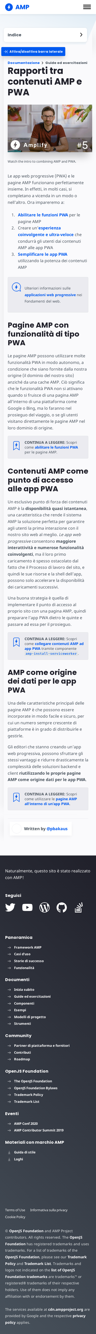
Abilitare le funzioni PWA (43, 215)
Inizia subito (21, 989)
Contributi (19, 1052)
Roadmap (19, 1059)
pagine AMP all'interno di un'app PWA (51, 801)
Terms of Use (15, 1210)
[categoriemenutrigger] (33, 51)
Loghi (15, 1159)
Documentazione (24, 62)
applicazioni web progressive (50, 294)
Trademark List (23, 1101)
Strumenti (19, 1023)
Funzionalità (21, 967)
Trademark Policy (25, 1094)
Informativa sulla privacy (49, 1210)
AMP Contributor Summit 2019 (35, 1130)
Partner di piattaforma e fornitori (39, 1045)
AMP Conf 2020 (23, 1123)
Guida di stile (22, 1152)
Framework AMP (24, 947)
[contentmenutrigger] (45, 35)
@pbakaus (57, 828)
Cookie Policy (15, 1217)
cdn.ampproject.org (65, 1309)
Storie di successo (26, 961)
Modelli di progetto (27, 1017)
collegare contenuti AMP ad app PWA (54, 646)
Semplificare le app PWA (42, 254)
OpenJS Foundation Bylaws (33, 1088)
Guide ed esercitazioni (29, 996)
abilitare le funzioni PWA (56, 447)
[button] (87, 7)
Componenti (21, 1003)
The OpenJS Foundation (30, 1081)
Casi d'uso (19, 954)
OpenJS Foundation (26, 1230)
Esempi (17, 1010)
